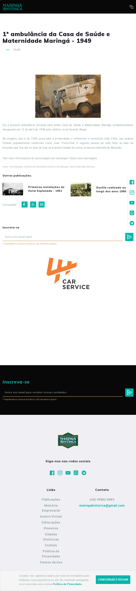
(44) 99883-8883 (102, 499)
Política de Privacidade (51, 553)
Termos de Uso (51, 562)
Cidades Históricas (51, 536)
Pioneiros (51, 528)
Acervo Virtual (51, 516)
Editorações (51, 522)
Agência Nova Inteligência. (106, 583)
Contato (51, 545)
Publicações (51, 499)
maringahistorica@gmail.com (102, 505)
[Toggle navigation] (131, 6)
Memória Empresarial (51, 508)
